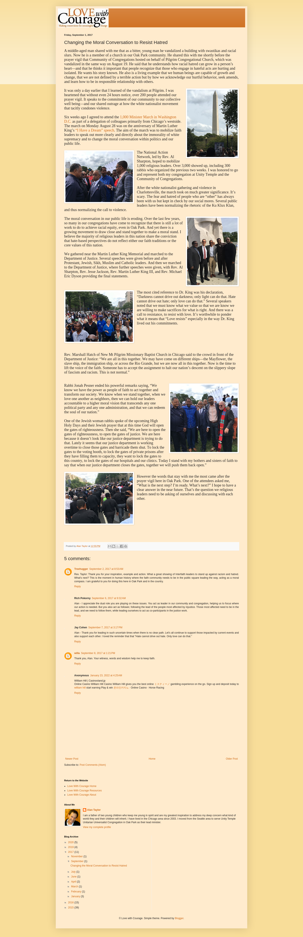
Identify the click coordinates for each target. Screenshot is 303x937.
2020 (71, 842)
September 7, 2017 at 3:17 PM (105, 627)
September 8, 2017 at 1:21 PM (98, 653)
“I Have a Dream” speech (95, 130)
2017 (71, 852)
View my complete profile (97, 827)
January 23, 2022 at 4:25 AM (106, 675)
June (74, 876)
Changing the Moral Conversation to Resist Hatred (98, 865)
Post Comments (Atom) (93, 764)
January (76, 896)
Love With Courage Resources (84, 790)
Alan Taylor (94, 809)
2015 (71, 907)
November (77, 856)
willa (77, 653)
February (76, 891)
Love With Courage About (81, 794)
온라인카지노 (121, 687)
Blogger (179, 918)
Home (152, 758)
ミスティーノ (162, 684)
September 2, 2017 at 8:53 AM (106, 569)
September (77, 861)
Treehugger (81, 569)
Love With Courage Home (81, 786)
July (73, 871)
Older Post (232, 758)
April (74, 881)
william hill (80, 687)
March (75, 886)
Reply (77, 586)
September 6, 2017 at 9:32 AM (109, 598)
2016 (71, 902)
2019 (71, 847)
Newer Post (71, 758)
